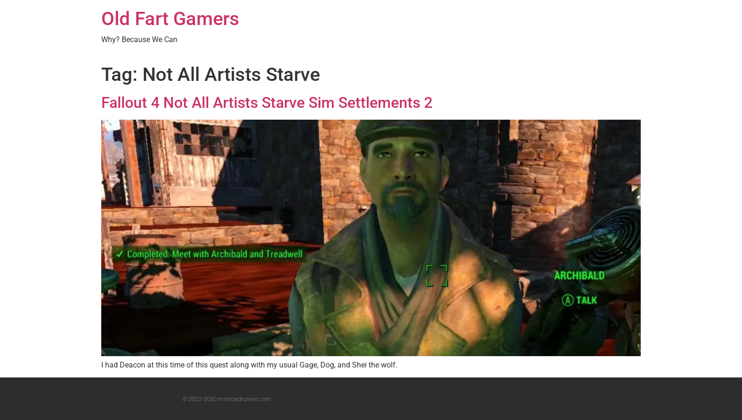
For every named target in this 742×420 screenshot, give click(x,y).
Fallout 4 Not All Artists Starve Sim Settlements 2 (267, 103)
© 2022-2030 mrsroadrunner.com (226, 398)
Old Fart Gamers (170, 19)
